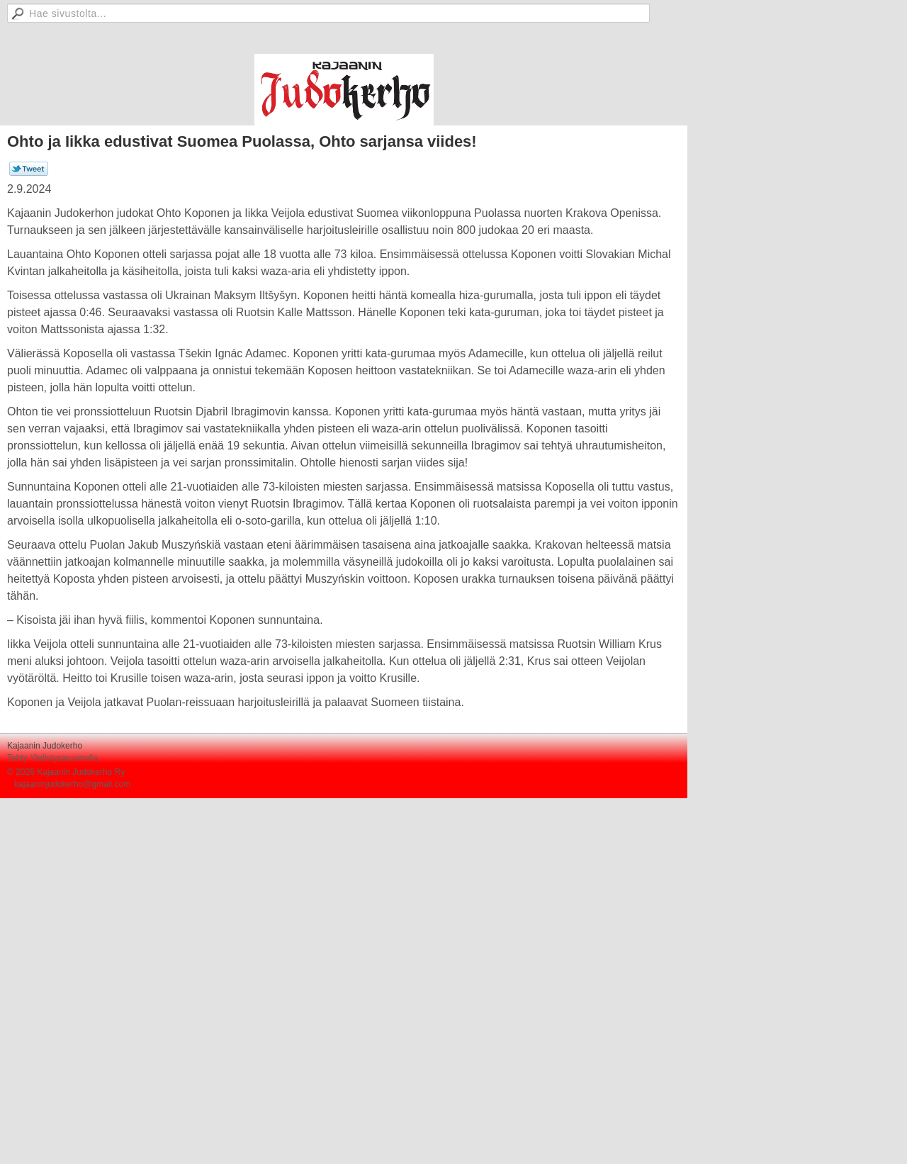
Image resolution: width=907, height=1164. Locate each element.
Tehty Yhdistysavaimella (52, 758)
